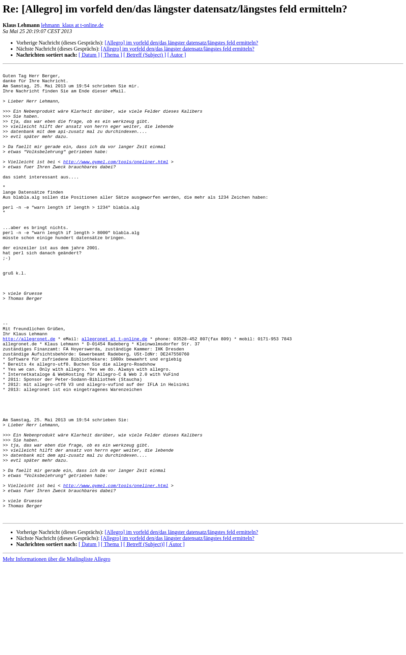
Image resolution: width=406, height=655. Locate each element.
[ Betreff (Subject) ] (144, 55)
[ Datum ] (89, 55)
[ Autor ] (176, 55)
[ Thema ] (111, 55)
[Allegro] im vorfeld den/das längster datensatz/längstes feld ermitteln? (181, 43)
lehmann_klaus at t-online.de (72, 25)
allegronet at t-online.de (114, 393)
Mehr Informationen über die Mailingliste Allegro (56, 649)
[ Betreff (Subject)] (143, 634)
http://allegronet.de (29, 393)
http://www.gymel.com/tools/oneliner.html (115, 181)
